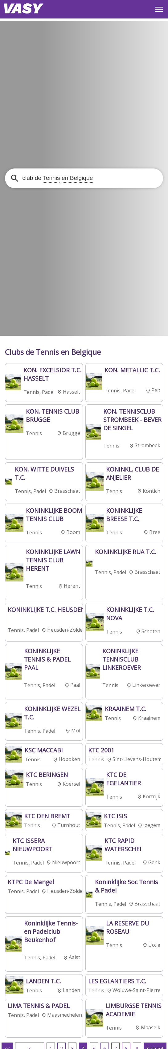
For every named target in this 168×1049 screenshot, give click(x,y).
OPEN (159, 9)
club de (57, 178)
